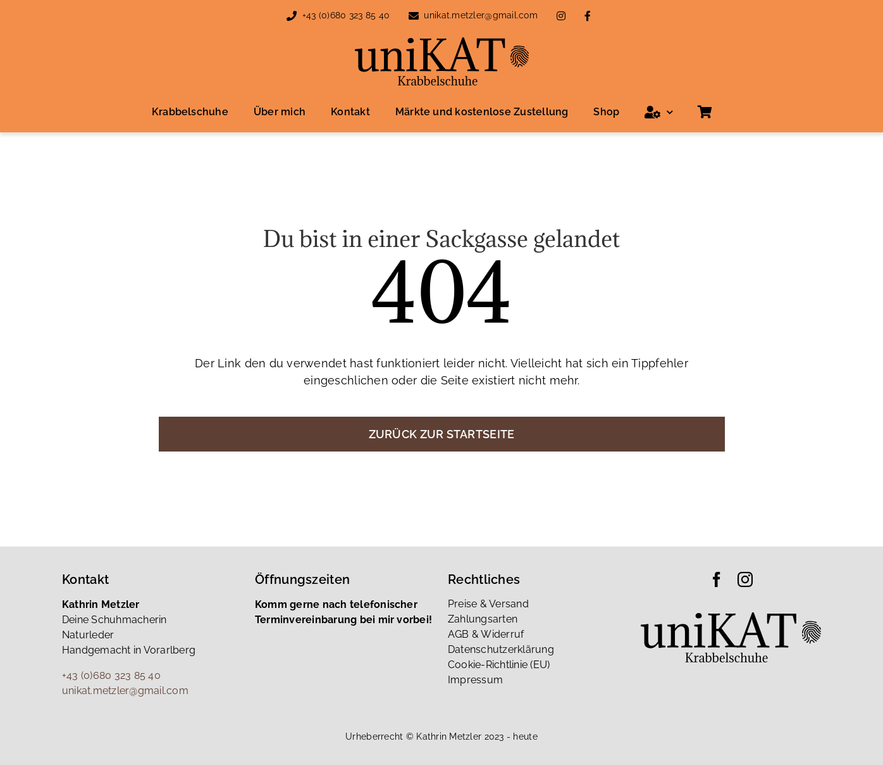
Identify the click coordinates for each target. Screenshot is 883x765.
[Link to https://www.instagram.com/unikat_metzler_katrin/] (561, 16)
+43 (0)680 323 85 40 (346, 15)
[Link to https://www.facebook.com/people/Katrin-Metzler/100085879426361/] (587, 16)
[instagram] (745, 579)
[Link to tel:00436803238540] (292, 16)
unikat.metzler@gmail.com (480, 15)
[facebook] (716, 579)
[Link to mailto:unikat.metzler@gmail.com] (414, 16)
